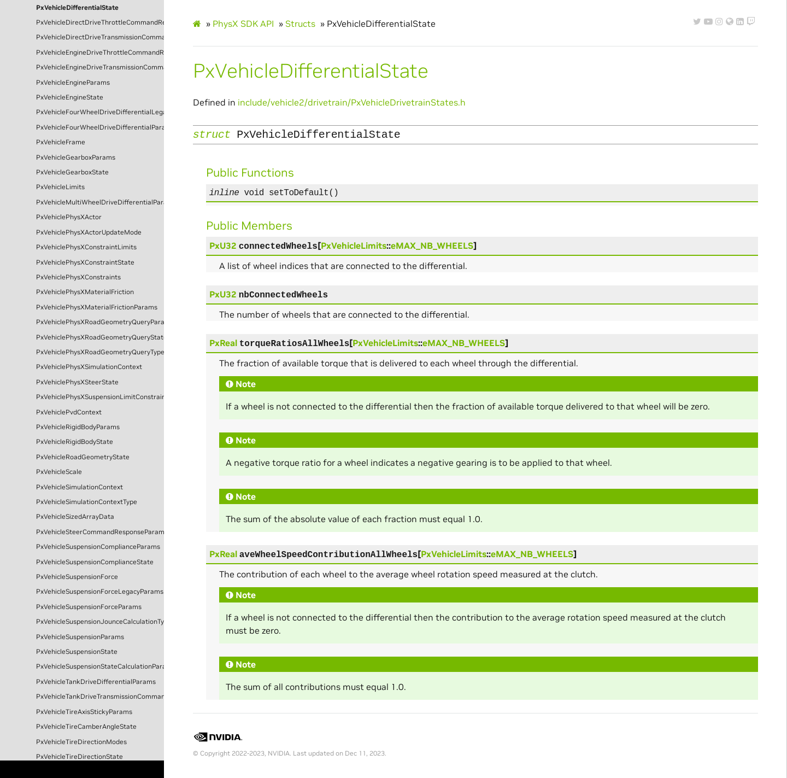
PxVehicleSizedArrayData (75, 516)
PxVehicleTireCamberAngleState (86, 726)
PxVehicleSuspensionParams (80, 637)
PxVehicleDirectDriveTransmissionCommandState (100, 37)
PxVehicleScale (59, 472)
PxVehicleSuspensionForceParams (89, 607)
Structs (300, 23)
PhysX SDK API (243, 23)
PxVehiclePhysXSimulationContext (89, 367)
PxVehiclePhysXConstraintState (85, 262)
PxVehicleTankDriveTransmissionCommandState (100, 696)
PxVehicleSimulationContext (79, 487)
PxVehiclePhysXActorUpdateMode (89, 232)
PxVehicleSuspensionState (77, 652)
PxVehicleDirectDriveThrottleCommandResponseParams (100, 22)
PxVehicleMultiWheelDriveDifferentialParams (100, 202)
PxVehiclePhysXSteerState (77, 382)
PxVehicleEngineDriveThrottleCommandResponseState (100, 52)
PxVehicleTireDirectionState (79, 757)
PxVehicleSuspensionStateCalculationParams (100, 666)
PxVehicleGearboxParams (75, 157)
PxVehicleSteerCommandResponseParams (100, 532)
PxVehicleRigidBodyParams (78, 427)
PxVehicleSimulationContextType (86, 502)
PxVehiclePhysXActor (69, 217)
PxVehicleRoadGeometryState (83, 457)
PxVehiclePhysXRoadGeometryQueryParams (100, 322)
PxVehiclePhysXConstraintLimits (86, 247)
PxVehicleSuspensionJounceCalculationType (100, 621)
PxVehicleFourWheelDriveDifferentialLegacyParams (100, 112)
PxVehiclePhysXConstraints (78, 277)
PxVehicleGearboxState (72, 172)
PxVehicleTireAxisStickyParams (84, 712)
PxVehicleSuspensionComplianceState (95, 562)
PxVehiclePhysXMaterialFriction (85, 292)
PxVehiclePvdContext (69, 412)
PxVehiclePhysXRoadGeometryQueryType (100, 352)
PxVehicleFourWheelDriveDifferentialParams (100, 127)
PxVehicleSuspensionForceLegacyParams (99, 591)
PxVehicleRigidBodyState (74, 442)
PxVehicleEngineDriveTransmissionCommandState (100, 67)
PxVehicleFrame (60, 142)
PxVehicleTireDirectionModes (81, 742)
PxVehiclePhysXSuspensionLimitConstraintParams (100, 397)
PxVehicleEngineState (69, 97)
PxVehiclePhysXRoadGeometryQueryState (100, 337)
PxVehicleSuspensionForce (77, 577)
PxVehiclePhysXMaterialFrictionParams (96, 307)
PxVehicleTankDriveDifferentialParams (96, 682)
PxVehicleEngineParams (73, 82)
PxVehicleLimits (60, 187)
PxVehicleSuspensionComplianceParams (98, 547)
